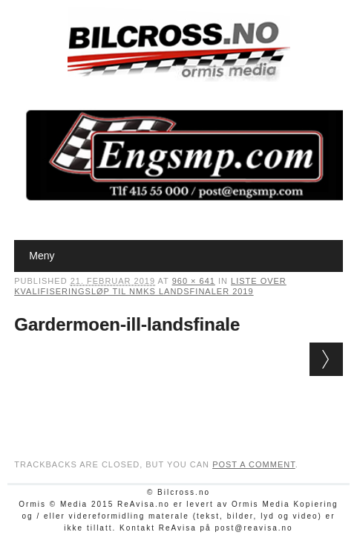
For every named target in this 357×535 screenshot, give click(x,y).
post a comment (253, 464)
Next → (326, 359)
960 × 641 (193, 280)
